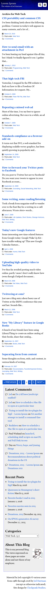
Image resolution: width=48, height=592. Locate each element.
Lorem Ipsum (8, 3)
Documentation (18, 369)
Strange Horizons (38, 217)
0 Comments (8, 191)
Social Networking (27, 189)
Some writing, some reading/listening (23, 199)
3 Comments (8, 39)
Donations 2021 (15, 468)
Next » (40, 382)
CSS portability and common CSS (21, 18)
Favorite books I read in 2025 (21, 498)
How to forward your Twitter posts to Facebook (22, 169)
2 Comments (8, 70)
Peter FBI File (17, 97)
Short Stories (26, 217)
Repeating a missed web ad (17, 107)
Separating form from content (19, 354)
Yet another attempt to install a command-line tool (25, 417)
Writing (12, 219)
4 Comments (8, 99)
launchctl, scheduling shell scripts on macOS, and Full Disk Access (24, 437)
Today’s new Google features (18, 230)
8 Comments (8, 315)
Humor (15, 252)
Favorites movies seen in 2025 (22, 506)
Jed (10, 394)
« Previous (10, 382)
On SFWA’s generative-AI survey (23, 518)
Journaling (16, 189)
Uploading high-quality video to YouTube (20, 264)
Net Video (16, 283)
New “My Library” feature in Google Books (23, 324)
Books (15, 344)
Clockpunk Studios (36, 587)
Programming (17, 68)
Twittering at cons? (13, 293)
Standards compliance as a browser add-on (22, 137)
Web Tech (16, 36)
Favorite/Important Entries (33, 369)
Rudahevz (13, 425)
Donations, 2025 (15, 514)
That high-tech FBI (13, 78)
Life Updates (17, 217)
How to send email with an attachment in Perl (17, 48)
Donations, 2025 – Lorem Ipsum (24, 453)
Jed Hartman (40, 580)
